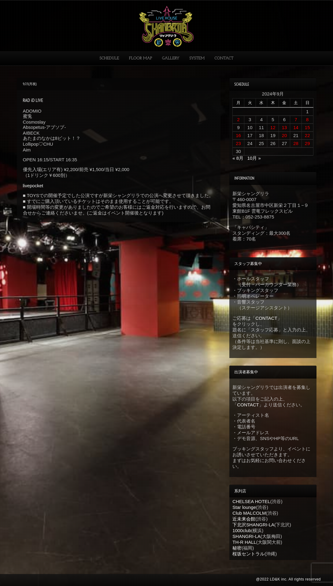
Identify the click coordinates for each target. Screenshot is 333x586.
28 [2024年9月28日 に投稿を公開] (295, 143)
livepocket (33, 185)
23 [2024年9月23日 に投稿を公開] (238, 143)
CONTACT (224, 58)
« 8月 (237, 158)
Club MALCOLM (249, 513)
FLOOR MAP (140, 58)
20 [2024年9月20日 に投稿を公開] (284, 135)
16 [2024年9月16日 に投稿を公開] (238, 135)
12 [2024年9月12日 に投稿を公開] (273, 127)
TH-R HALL (244, 542)
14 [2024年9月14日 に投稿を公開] (295, 127)
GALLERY (170, 58)
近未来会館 (243, 518)
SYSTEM (197, 58)
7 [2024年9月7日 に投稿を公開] (295, 119)
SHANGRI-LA (246, 536)
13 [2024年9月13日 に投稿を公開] (284, 127)
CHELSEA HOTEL (251, 501)
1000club (241, 530)
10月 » (254, 158)
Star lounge (244, 507)
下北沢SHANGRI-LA (253, 524)
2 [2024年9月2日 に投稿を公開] (238, 119)
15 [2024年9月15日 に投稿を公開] (307, 127)
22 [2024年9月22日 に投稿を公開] (307, 135)
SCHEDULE (109, 58)
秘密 (237, 548)
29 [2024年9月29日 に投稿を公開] (307, 143)
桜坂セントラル (248, 553)
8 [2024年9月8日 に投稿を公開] (307, 119)
